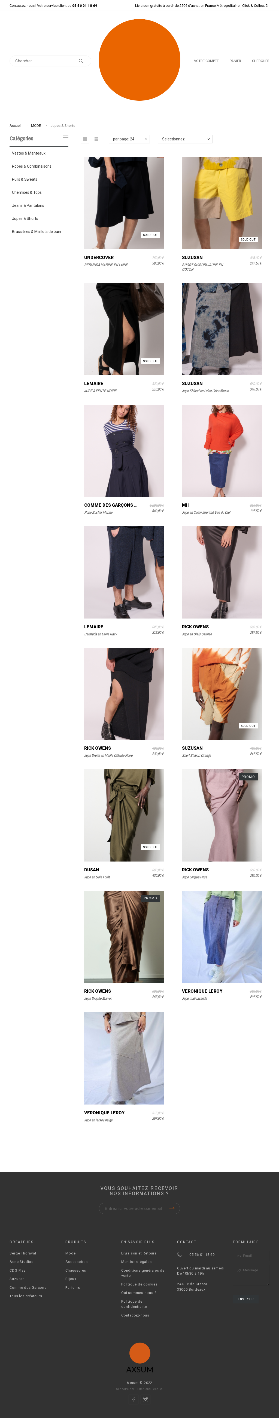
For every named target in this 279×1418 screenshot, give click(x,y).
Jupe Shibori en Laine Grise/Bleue (205, 390)
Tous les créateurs (26, 1296)
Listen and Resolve (149, 1389)
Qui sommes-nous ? (138, 1293)
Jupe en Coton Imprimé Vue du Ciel (206, 512)
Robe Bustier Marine (98, 512)
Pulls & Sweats (24, 179)
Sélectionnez (173, 139)
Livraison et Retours (139, 1253)
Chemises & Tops (27, 192)
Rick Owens (195, 626)
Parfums (72, 1287)
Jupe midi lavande (194, 998)
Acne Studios (21, 1262)
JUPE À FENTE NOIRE (100, 390)
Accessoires (76, 1262)
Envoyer (246, 1299)
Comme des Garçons (28, 1287)
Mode (70, 1253)
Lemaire (93, 383)
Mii (185, 505)
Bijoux (70, 1279)
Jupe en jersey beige (98, 1120)
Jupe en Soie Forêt (97, 877)
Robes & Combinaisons (31, 166)
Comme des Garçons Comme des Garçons (133, 505)
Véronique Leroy (202, 991)
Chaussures (75, 1270)
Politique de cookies (139, 1284)
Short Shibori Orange (196, 755)
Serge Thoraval (23, 1253)
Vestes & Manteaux (29, 153)
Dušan (91, 869)
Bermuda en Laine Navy (100, 634)
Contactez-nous (22, 6)
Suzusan (192, 257)
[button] (85, 139)
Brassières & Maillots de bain (36, 231)
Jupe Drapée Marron (98, 998)
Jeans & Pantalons (28, 205)
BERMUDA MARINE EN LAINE (106, 264)
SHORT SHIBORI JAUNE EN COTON (202, 267)
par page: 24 (123, 139)
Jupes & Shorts (25, 218)
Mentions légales (136, 1262)
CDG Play (17, 1270)
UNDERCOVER (99, 257)
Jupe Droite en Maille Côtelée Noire (108, 755)
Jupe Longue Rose (194, 877)
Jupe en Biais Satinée (197, 634)
